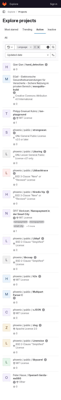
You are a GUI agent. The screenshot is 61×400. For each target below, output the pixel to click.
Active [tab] (40, 29)
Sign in (53, 4)
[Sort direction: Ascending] (53, 55)
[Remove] (38, 47)
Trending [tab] (27, 29)
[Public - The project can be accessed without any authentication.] (46, 64)
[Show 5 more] (30, 226)
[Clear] (48, 47)
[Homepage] (4, 4)
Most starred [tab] (11, 29)
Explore (14, 4)
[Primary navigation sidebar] (4, 11)
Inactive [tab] (52, 29)
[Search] (53, 47)
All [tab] (6, 37)
